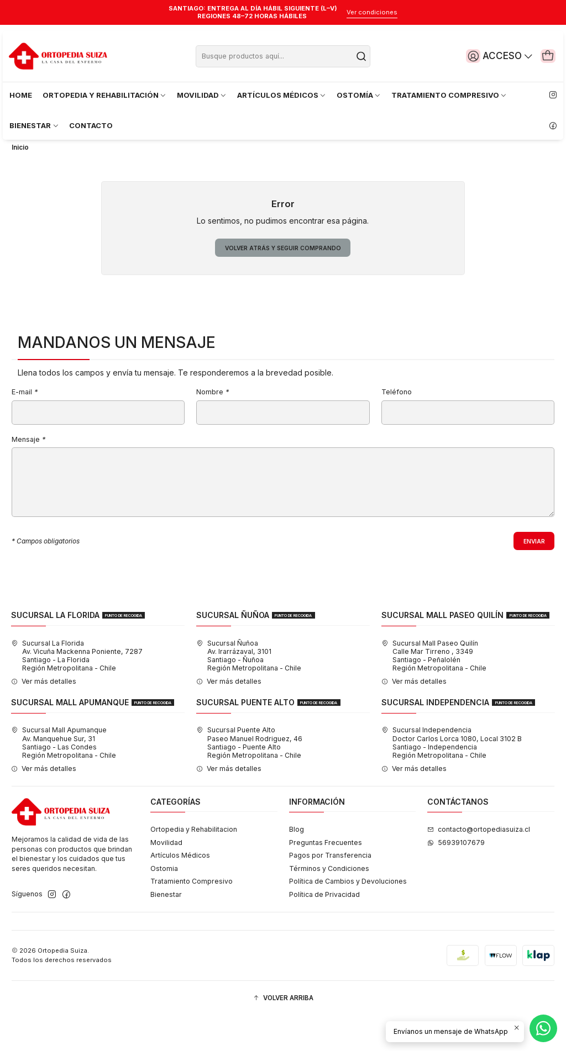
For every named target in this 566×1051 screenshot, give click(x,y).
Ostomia (164, 904)
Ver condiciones (372, 12)
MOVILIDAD (202, 95)
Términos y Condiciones (329, 904)
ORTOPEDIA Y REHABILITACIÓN (105, 95)
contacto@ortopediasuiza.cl (478, 864)
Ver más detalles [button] (43, 716)
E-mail (25, 425)
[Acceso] (492, 55)
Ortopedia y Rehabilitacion (193, 864)
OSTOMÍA (359, 95)
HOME (20, 95)
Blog (296, 864)
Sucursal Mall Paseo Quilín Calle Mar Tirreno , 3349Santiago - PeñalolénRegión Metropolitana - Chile (433, 691)
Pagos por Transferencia (330, 890)
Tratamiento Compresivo (191, 916)
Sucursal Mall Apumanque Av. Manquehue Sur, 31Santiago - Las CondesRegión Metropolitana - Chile (63, 778)
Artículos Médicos (180, 890)
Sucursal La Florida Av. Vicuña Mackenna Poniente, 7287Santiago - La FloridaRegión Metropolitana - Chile (77, 691)
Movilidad (166, 878)
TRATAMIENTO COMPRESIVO (449, 95)
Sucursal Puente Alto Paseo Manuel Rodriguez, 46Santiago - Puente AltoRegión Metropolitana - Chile (249, 778)
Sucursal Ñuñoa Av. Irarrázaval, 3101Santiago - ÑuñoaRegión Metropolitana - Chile (248, 691)
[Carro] (545, 55)
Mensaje (28, 472)
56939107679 (456, 878)
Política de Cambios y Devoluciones (348, 916)
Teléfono (396, 425)
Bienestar (166, 930)
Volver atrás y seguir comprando (283, 278)
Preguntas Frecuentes (325, 878)
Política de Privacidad (324, 930)
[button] (283, 1033)
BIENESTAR (34, 125)
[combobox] (283, 56)
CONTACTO (91, 125)
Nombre (212, 425)
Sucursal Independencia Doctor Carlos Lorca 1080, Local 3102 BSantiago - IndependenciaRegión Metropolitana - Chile (451, 778)
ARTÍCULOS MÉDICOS (282, 95)
